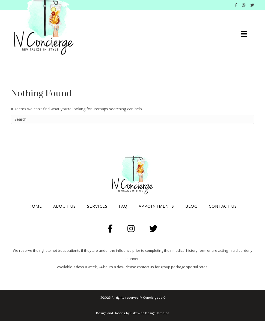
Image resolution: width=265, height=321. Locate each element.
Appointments (156, 206)
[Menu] (244, 33)
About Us (64, 206)
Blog (191, 206)
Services (97, 206)
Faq (123, 206)
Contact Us (223, 206)
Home (35, 206)
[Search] (132, 119)
